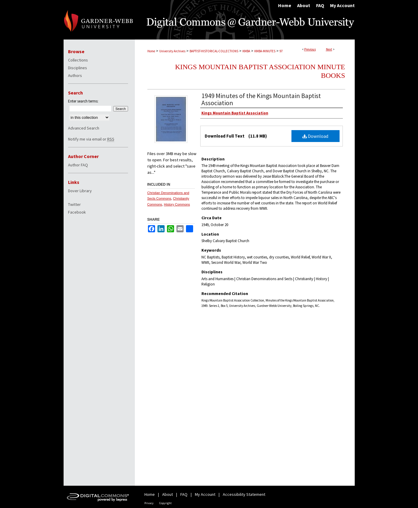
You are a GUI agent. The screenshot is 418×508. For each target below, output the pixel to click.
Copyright (165, 503)
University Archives (172, 51)
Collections (78, 60)
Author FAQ (78, 165)
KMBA (246, 51)
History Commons (177, 204)
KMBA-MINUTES (264, 51)
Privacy (149, 503)
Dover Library (80, 190)
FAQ (183, 494)
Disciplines (77, 67)
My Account (205, 494)
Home (151, 51)
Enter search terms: (83, 101)
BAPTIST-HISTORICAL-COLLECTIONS (214, 51)
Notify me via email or (91, 139)
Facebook (77, 212)
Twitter (74, 204)
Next (329, 49)
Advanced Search (83, 128)
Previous (310, 49)
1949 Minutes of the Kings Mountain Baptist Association (261, 99)
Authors (75, 75)
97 (281, 51)
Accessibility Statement (244, 494)
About (167, 494)
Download (315, 136)
